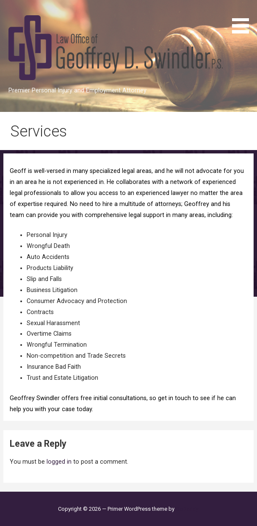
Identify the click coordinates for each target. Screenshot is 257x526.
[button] (243, 18)
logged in (59, 461)
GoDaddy (187, 509)
